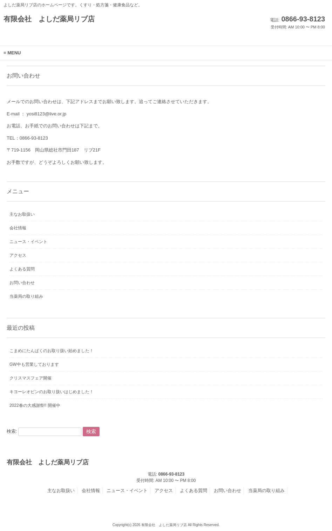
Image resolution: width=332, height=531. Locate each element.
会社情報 (17, 228)
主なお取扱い (22, 214)
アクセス (17, 255)
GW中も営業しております (34, 364)
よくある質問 (22, 269)
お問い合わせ (22, 282)
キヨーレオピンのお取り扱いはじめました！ (51, 391)
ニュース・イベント (28, 241)
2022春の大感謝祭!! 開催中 (34, 405)
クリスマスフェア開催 (30, 378)
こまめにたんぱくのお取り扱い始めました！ (51, 350)
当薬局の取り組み (26, 296)
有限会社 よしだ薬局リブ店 (49, 19)
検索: (12, 431)
